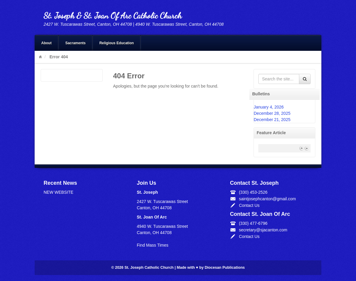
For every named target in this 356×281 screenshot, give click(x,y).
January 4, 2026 (269, 107)
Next (306, 148)
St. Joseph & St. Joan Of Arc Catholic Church (113, 15)
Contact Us (249, 205)
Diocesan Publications (225, 267)
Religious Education (116, 43)
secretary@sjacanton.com (263, 229)
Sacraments (75, 43)
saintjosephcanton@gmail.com (267, 198)
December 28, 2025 (272, 113)
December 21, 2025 (272, 119)
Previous (301, 148)
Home (40, 56)
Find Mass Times (152, 245)
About (46, 43)
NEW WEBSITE (58, 192)
